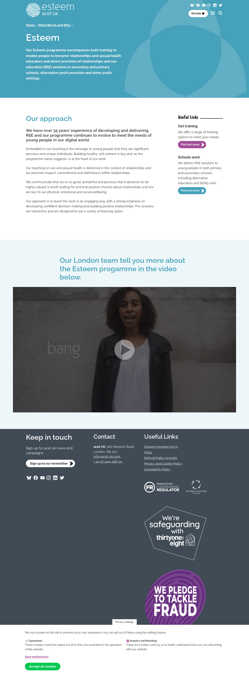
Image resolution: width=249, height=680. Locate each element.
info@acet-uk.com (107, 456)
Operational (35, 640)
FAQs (148, 452)
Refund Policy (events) (160, 458)
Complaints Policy (157, 469)
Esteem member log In (161, 446)
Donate (198, 13)
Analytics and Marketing (143, 640)
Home (30, 25)
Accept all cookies (42, 666)
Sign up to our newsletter (49, 463)
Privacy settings (124, 621)
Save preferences (37, 656)
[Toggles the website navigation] (213, 12)
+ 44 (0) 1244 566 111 (108, 461)
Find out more (190, 144)
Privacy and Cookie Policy (163, 463)
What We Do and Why (54, 25)
